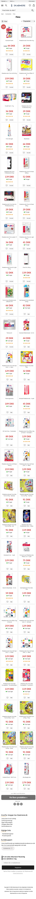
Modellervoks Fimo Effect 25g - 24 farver (9, 621)
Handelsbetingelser (7, 834)
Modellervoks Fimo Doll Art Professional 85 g (9, 205)
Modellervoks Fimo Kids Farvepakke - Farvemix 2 (26, 684)
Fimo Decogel (9, 138)
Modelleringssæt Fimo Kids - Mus (27, 366)
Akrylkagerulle (27, 777)
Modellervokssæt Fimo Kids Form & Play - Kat (9, 525)
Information (32, 1)
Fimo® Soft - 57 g (9, 106)
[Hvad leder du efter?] (18, 10)
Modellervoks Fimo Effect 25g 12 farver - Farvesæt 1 (26, 432)
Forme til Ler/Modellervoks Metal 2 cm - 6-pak (27, 555)
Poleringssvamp (9, 398)
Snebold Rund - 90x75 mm (9, 777)
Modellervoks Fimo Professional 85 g (27, 106)
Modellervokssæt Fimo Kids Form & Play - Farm (9, 717)
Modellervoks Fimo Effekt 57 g (26, 74)
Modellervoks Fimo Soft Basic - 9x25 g (9, 464)
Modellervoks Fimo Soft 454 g (9, 73)
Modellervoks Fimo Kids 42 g (26, 40)
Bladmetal (26, 138)
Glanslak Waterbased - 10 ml (26, 333)
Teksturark (9, 333)
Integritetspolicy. (18, 873)
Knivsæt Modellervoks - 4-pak (26, 398)
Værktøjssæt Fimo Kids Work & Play (26, 301)
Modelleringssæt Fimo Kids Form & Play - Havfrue (26, 495)
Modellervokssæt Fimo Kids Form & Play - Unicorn (27, 747)
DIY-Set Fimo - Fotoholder (9, 431)
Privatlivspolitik (6, 836)
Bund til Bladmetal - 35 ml (9, 588)
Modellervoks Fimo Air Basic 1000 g (26, 172)
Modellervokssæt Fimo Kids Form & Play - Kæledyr (9, 495)
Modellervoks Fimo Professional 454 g (9, 172)
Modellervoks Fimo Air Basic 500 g (26, 205)
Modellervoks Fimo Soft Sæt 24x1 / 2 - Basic (26, 651)
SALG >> (12, 1)
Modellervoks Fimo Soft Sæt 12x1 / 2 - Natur (26, 464)
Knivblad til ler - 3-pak (9, 555)
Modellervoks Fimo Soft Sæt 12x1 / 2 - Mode (9, 651)
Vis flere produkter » (18, 797)
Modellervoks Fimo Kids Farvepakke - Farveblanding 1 (9, 684)
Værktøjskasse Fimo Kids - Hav (26, 588)
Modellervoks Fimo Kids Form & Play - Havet (9, 747)
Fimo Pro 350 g (26, 267)
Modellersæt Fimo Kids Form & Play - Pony (26, 717)
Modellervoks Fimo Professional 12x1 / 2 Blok (26, 525)
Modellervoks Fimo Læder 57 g (9, 237)
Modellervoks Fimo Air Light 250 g (9, 268)
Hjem (2, 14)
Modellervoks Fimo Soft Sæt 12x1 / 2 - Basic (9, 366)
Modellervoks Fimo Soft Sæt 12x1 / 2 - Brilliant (26, 621)
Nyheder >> (4, 1)
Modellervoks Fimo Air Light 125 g (27, 237)
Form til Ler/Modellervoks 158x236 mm (9, 301)
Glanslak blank (9, 40)
